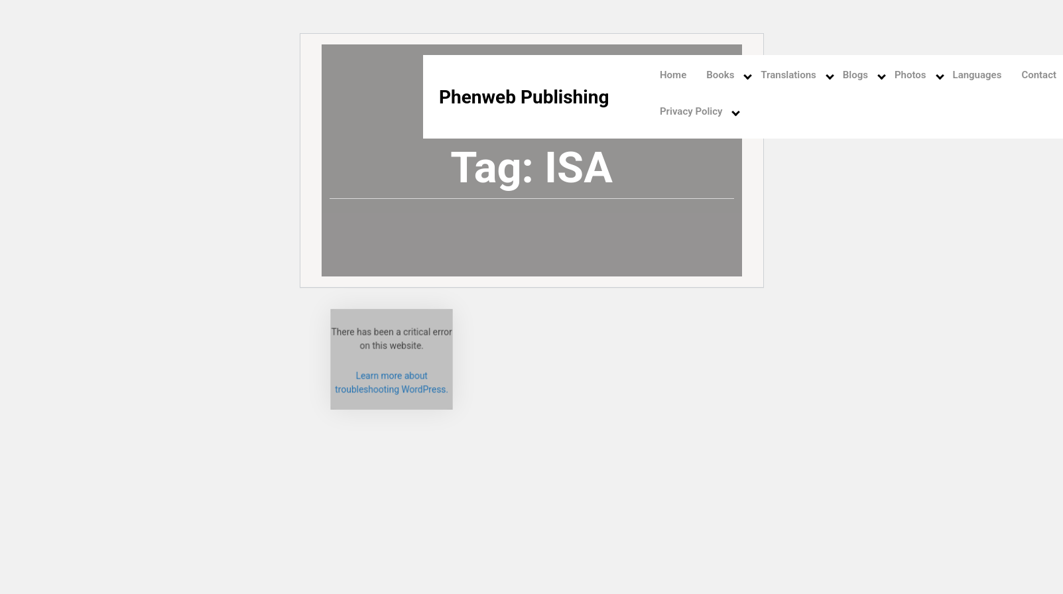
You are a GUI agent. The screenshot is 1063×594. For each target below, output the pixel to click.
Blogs (855, 75)
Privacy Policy (691, 111)
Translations (788, 75)
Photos (910, 75)
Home (673, 75)
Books (720, 75)
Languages (977, 75)
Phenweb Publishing (524, 97)
